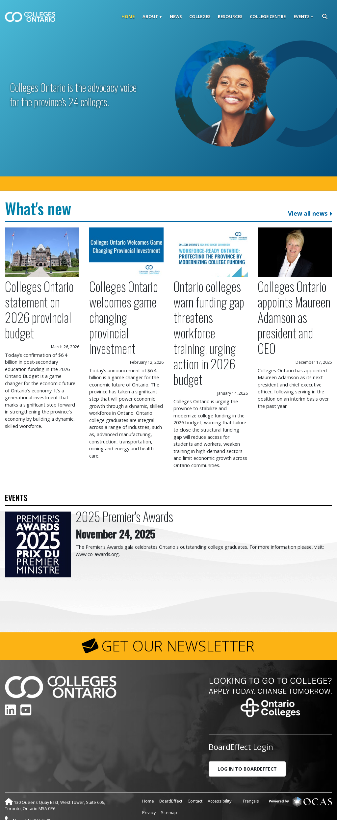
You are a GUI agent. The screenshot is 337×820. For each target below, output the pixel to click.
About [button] (150, 16)
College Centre (268, 16)
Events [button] (302, 16)
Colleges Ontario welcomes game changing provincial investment (123, 298)
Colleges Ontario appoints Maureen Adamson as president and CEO (294, 298)
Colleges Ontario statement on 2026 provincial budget (39, 291)
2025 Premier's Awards (124, 498)
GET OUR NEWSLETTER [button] (177, 627)
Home (128, 16)
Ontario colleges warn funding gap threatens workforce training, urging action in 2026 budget (208, 314)
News (176, 16)
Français (251, 782)
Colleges (200, 16)
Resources (230, 16)
